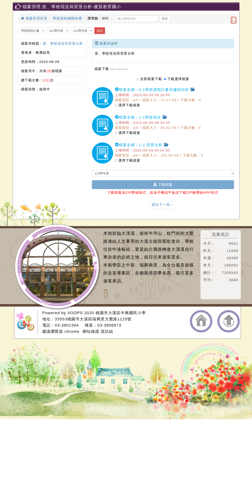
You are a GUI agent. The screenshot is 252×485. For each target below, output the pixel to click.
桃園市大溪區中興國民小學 (121, 313)
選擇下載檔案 (127, 105)
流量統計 (221, 234)
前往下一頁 (163, 204)
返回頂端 (228, 321)
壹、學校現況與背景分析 (63, 43)
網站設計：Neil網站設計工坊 (27, 322)
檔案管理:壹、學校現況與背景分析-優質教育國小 (72, 6)
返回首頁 (201, 321)
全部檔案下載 (149, 78)
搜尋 (165, 18)
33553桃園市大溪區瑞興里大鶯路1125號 (93, 319)
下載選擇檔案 (176, 78)
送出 (100, 30)
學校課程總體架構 (67, 18)
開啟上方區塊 (234, 20)
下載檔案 (163, 184)
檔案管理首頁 (34, 18)
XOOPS (75, 313)
